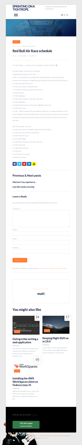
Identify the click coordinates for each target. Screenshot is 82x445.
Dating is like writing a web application (25, 340)
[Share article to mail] (34, 164)
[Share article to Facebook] (15, 164)
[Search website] (67, 15)
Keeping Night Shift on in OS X (55, 339)
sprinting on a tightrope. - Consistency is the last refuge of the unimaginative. (47, 435)
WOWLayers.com (44, 438)
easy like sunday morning (23, 187)
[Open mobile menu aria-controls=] (16, 15)
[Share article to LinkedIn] (29, 164)
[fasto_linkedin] (62, 15)
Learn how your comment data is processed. (52, 268)
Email (15, 239)
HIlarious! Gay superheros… (25, 182)
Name (15, 229)
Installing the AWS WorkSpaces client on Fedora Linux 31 (25, 382)
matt (14, 56)
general (16, 42)
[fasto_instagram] (64, 15)
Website (15, 247)
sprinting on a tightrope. (24, 7)
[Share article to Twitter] (19, 164)
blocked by (26, 424)
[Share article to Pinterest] (24, 164)
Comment (16, 209)
